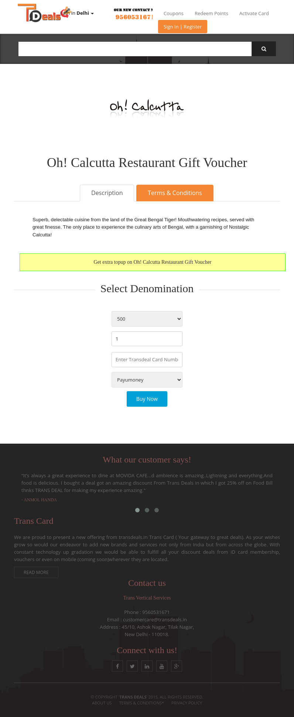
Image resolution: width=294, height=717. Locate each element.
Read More (36, 572)
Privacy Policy (186, 703)
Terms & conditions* (141, 703)
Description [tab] (107, 193)
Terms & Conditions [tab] (175, 193)
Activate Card (254, 13)
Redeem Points (211, 13)
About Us (102, 703)
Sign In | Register (183, 26)
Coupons (174, 13)
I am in (77, 13)
